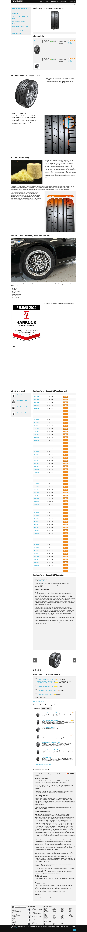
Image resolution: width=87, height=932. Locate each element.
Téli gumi (13, 919)
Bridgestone (46, 912)
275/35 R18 (36, 536)
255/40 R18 (36, 507)
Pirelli (62, 912)
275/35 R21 (36, 544)
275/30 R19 (36, 530)
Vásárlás (65, 396)
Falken (45, 916)
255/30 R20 (36, 495)
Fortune (45, 918)
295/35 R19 (36, 565)
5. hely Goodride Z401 (35, 923)
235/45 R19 (36, 451)
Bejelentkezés (72, 1)
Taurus (70, 909)
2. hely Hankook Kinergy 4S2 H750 (36, 913)
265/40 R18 (36, 527)
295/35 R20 (36, 568)
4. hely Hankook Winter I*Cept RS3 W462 (36, 920)
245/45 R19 (36, 486)
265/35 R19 (36, 521)
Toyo (70, 911)
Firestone (46, 917)
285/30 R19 (36, 550)
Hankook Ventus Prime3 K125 (49, 735)
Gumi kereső (14, 914)
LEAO (53, 918)
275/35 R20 (36, 542)
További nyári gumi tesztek (39, 701)
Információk (53, 1)
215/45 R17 (36, 411)
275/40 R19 (36, 547)
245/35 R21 (36, 469)
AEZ (45, 923)
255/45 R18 (36, 512)
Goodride (54, 911)
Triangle (70, 912)
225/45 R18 (36, 431)
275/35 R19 (36, 539)
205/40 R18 (36, 396)
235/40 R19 (36, 446)
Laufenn (54, 917)
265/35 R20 (36, 524)
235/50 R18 (36, 454)
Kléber (53, 915)
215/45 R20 (36, 416)
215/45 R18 (36, 414)
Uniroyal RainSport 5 (22, 400)
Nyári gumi (14, 920)
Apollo (45, 909)
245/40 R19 (36, 472)
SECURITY (63, 918)
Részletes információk (70, 43)
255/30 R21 (36, 498)
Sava (62, 917)
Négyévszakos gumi (16, 920)
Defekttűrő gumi (15, 921)
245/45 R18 (36, 483)
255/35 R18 (36, 504)
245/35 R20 (36, 466)
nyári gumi (41, 580)
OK (74, 929)
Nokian (62, 912)
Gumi (41, 1)
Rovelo (62, 914)
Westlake (70, 915)
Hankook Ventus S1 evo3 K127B (50, 749)
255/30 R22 (36, 501)
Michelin (62, 910)
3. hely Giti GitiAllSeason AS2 (36, 916)
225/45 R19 (36, 434)
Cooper (45, 913)
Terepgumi (14, 922)
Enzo (62, 923)
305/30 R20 (36, 571)
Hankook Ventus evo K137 (37, 58)
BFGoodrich (46, 911)
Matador (62, 908)
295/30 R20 (36, 562)
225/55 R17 (36, 443)
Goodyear (54, 912)
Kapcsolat (13, 910)
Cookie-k (13, 912)
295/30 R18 (36, 559)
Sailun (62, 916)
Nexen (62, 911)
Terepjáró (49, 708)
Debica (45, 914)
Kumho (53, 916)
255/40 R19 (36, 510)
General (54, 909)
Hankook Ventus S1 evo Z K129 (23, 413)
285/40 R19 (36, 556)
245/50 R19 (36, 489)
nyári (51, 39)
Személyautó (37, 708)
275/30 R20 (36, 533)
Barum (45, 910)
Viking (70, 913)
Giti (53, 910)
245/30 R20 (36, 460)
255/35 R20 (44, 39)
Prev (34, 660)
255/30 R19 (36, 492)
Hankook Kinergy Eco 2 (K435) (50, 720)
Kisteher (43, 708)
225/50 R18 (36, 440)
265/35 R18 (36, 518)
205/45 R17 (36, 399)
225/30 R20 (36, 419)
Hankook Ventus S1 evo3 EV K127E (51, 742)
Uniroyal (70, 912)
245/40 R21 (36, 478)
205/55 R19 (36, 405)
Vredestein (71, 914)
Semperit (70, 908)
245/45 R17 (36, 480)
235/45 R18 (36, 448)
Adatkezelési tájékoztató (16, 911)
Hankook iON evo (46, 757)
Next (74, 660)
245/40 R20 (36, 475)
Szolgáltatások (63, 1)
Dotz (53, 924)
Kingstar (54, 914)
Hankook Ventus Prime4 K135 (49, 712)
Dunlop (45, 915)
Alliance (45, 908)
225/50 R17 (36, 437)
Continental (46, 912)
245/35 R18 (36, 463)
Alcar (45, 924)
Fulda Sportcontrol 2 (22, 406)
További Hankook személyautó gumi (43, 764)
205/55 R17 (36, 402)
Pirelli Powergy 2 (36, 40)
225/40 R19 (36, 428)
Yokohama (71, 916)
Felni (47, 1)
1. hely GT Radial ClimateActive (37, 909)
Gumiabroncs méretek (16, 915)
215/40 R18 (36, 408)
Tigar (70, 910)
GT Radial (54, 912)
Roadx (62, 913)
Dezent (53, 923)
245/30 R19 (36, 457)
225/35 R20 (36, 425)
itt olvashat (14, 927)
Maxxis (62, 909)
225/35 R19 (36, 422)
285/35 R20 (36, 553)
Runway (62, 915)
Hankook (54, 913)
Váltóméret (14, 916)
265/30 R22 (36, 515)
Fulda (53, 908)
